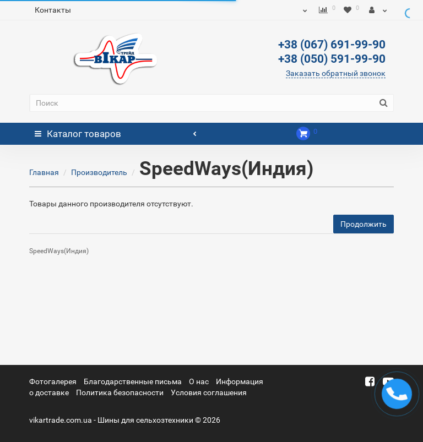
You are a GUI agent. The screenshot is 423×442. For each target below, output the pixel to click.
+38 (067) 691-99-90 (332, 44)
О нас (199, 381)
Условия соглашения (209, 392)
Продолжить (363, 224)
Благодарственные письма (133, 381)
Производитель (99, 172)
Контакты (53, 10)
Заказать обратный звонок (336, 73)
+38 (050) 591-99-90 (332, 59)
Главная (44, 172)
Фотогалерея (53, 381)
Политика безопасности (120, 392)
